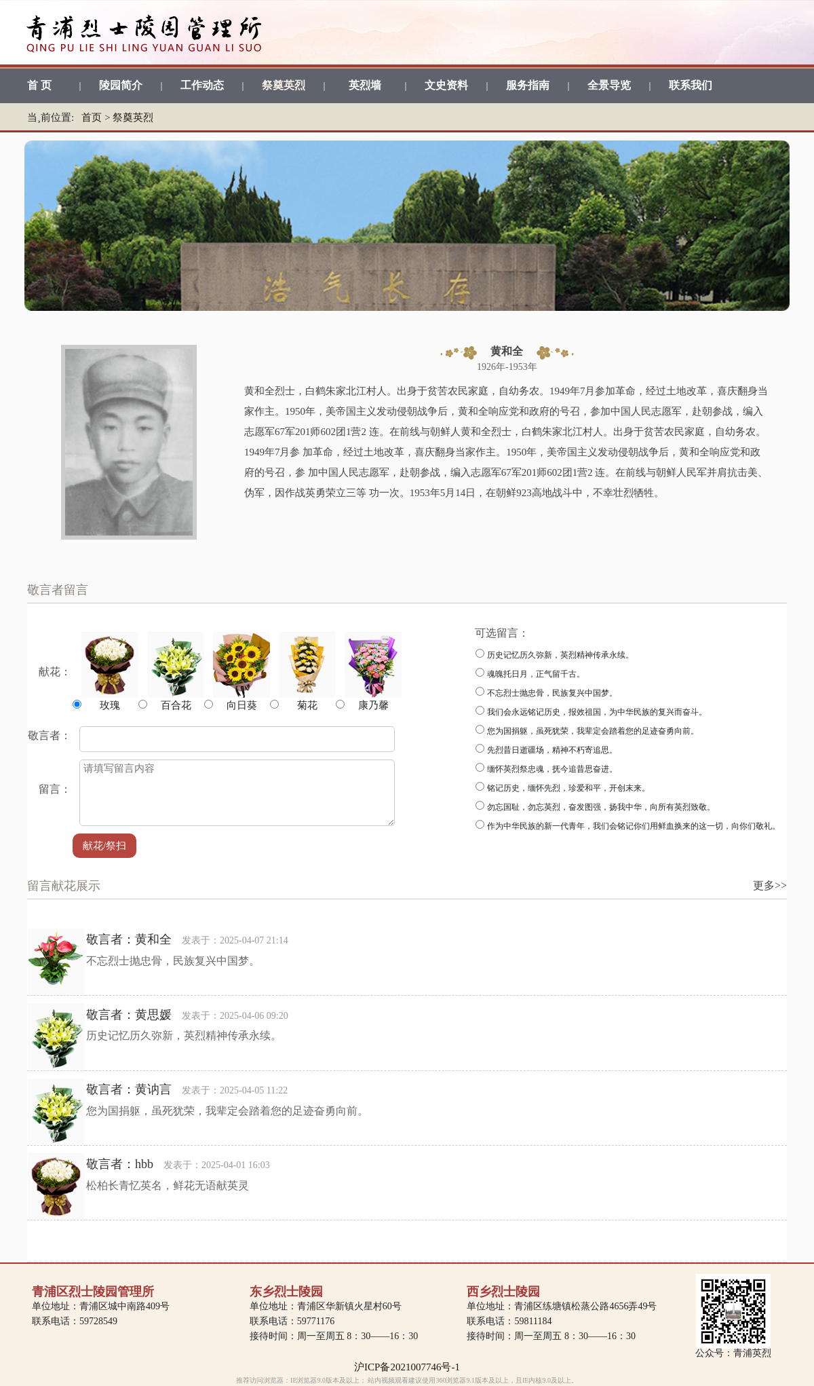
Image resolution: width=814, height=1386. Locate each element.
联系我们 (690, 85)
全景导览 (609, 85)
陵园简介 (120, 85)
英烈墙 (365, 85)
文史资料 (446, 85)
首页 (91, 117)
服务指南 (527, 85)
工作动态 (202, 85)
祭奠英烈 (283, 85)
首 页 (39, 85)
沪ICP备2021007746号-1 (407, 1367)
